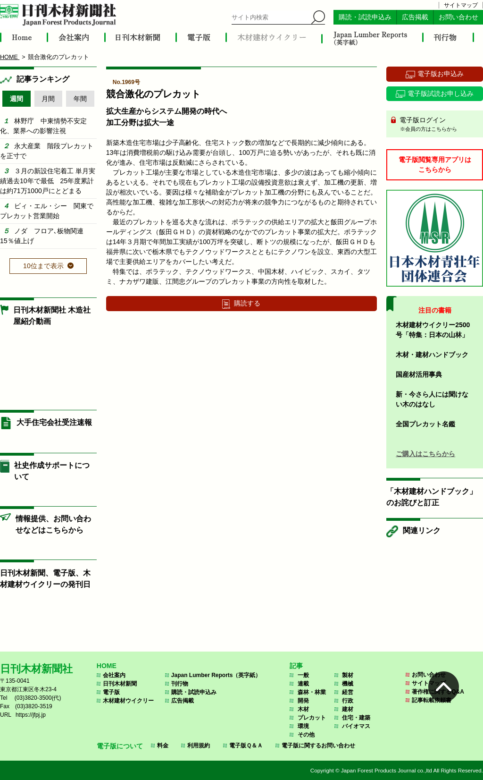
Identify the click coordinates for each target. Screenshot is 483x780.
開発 (303, 700)
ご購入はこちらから (425, 454)
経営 (347, 692)
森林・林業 (312, 692)
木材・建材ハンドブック (432, 354)
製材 (347, 675)
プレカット (312, 717)
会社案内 (114, 675)
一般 (303, 675)
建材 (347, 709)
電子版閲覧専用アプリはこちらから (435, 164)
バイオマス (356, 726)
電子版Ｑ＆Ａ (246, 745)
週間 (16, 98)
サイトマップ (461, 5)
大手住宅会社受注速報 (54, 422)
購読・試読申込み (365, 17)
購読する (247, 303)
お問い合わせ (458, 17)
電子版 (111, 692)
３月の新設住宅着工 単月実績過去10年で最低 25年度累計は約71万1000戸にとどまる (47, 181)
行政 (347, 700)
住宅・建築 (356, 717)
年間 (80, 98)
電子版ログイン (438, 124)
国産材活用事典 (419, 374)
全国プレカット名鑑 (425, 424)
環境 (303, 726)
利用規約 (198, 745)
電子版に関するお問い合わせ (318, 745)
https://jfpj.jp (31, 715)
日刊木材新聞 (120, 683)
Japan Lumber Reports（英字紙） (216, 675)
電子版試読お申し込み (441, 93)
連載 (303, 683)
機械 (347, 683)
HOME (107, 666)
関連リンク (422, 530)
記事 (296, 666)
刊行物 (179, 683)
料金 (162, 745)
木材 (303, 709)
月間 (48, 98)
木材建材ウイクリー (128, 700)
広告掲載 (415, 17)
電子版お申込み (440, 73)
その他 (306, 734)
